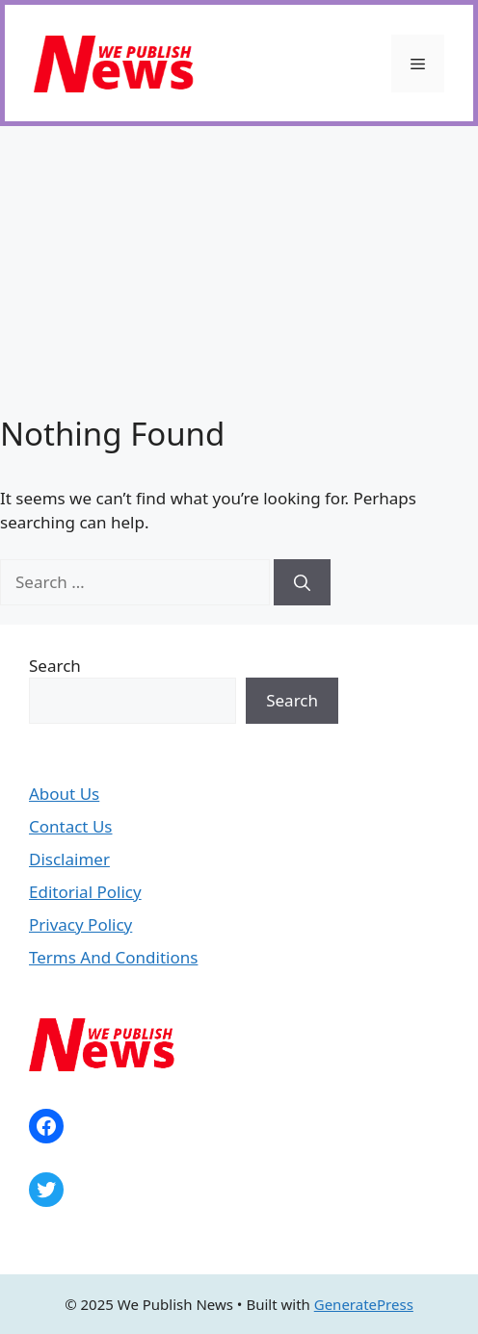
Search (55, 665)
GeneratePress (363, 1304)
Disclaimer (69, 859)
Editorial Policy (85, 892)
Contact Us (71, 826)
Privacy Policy (80, 924)
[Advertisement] (239, 270)
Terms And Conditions (113, 957)
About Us (64, 793)
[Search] (302, 582)
